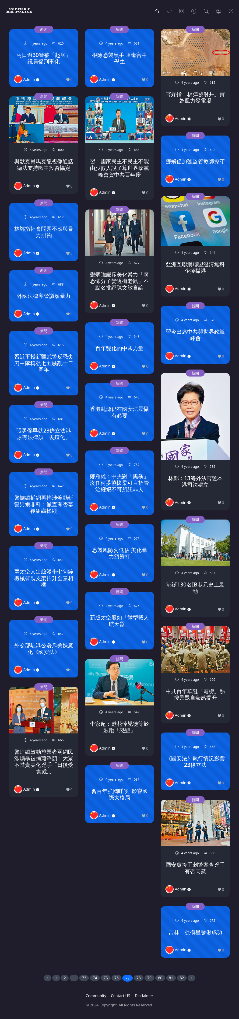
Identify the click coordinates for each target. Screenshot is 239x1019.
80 (160, 978)
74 (95, 978)
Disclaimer (144, 995)
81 (171, 978)
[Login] (218, 10)
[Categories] (181, 10)
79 (149, 978)
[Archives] (194, 10)
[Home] (156, 10)
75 (106, 978)
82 (182, 978)
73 (84, 978)
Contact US (120, 995)
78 (139, 978)
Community (96, 995)
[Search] (206, 10)
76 (116, 978)
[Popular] (169, 10)
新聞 (43, 29)
